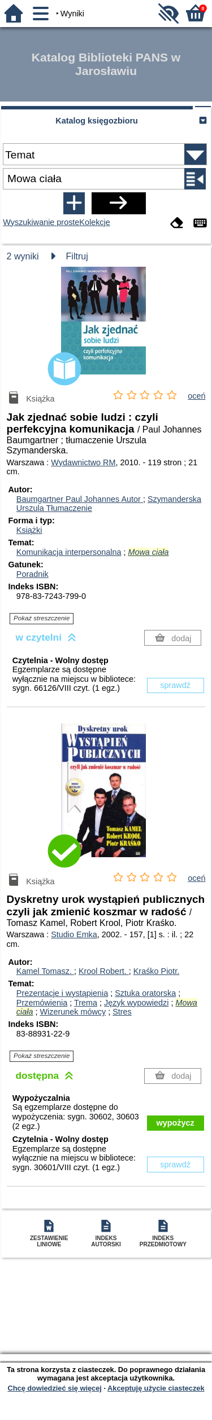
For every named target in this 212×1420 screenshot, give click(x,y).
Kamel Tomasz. (45, 971)
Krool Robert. (104, 971)
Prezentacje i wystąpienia (62, 993)
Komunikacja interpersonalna (69, 552)
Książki (29, 530)
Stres (122, 1011)
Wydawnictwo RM (83, 462)
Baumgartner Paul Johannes (79, 499)
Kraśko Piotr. (156, 971)
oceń (196, 395)
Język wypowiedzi (136, 1002)
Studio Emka (74, 934)
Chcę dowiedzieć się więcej (54, 1388)
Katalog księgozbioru (96, 120)
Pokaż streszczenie (42, 618)
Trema (85, 1002)
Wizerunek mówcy (73, 1011)
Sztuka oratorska (145, 993)
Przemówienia (41, 1002)
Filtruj (77, 256)
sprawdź (175, 685)
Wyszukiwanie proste (41, 222)
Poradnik (32, 574)
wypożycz (175, 1122)
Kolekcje (94, 222)
